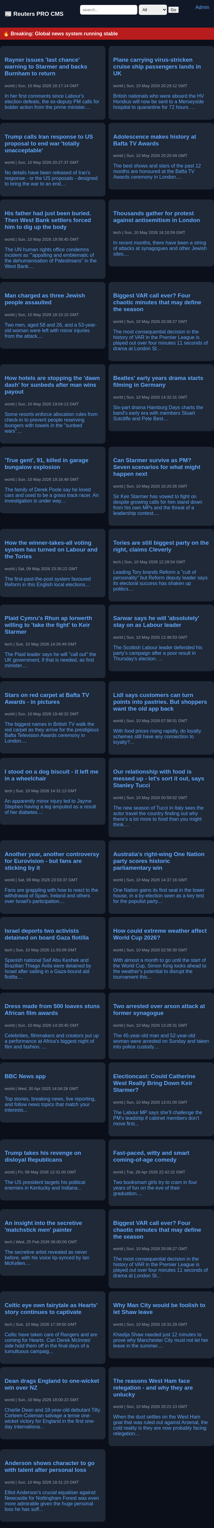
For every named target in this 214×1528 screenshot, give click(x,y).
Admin (202, 7)
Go (173, 9)
